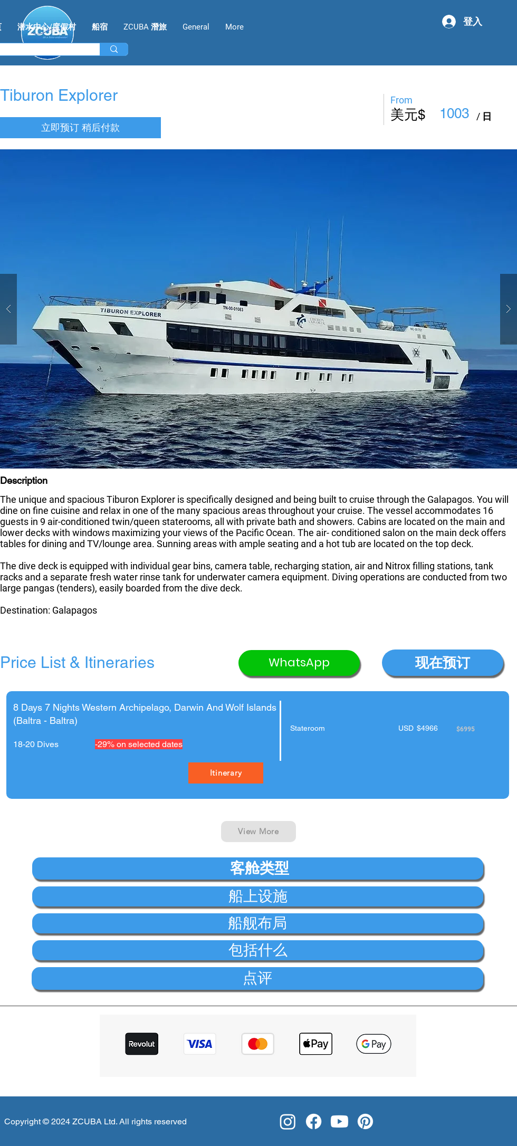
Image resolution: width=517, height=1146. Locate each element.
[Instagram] (287, 1121)
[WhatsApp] (299, 663)
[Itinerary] (225, 773)
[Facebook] (313, 1121)
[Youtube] (339, 1121)
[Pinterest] (365, 1121)
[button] (258, 309)
